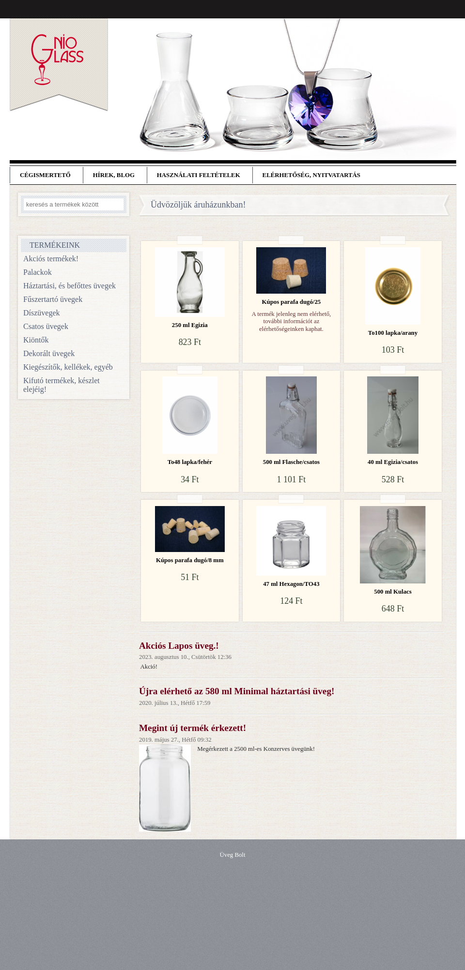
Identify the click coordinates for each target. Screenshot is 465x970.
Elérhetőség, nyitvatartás (311, 175)
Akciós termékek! (50, 258)
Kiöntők (35, 340)
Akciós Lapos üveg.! (179, 646)
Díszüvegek (41, 313)
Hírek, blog (114, 175)
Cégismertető (45, 175)
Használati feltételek (198, 175)
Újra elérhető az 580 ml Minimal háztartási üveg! (236, 691)
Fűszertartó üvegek (52, 299)
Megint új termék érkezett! (192, 728)
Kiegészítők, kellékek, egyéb (68, 367)
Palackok (37, 272)
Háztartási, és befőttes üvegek (69, 286)
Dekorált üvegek (49, 353)
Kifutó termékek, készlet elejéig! (61, 384)
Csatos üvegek (45, 326)
